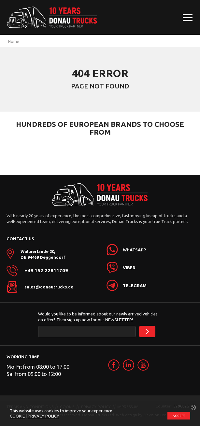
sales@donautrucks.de (48, 287)
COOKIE (17, 416)
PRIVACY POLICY (43, 416)
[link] (114, 365)
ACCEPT (179, 416)
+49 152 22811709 (46, 270)
